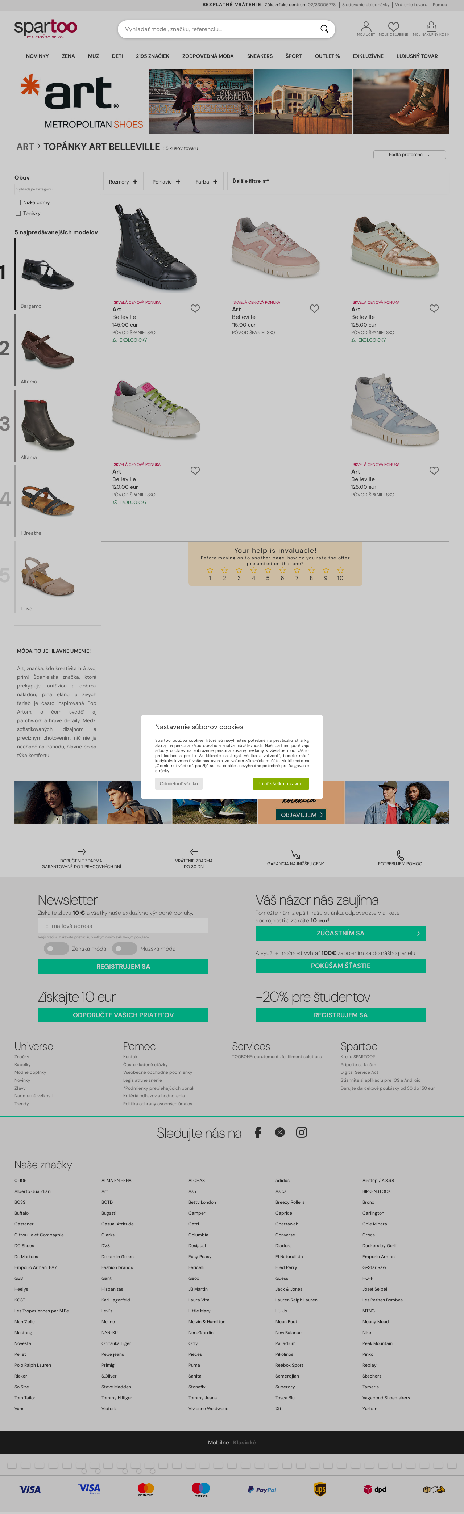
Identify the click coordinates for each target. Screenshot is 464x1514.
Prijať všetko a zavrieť (280, 783)
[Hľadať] (324, 29)
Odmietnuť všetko (179, 783)
